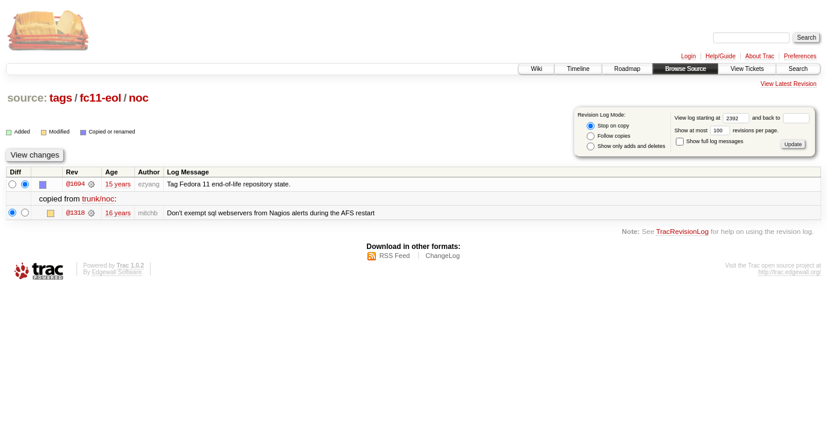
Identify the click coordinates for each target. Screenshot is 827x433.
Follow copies (608, 136)
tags (60, 97)
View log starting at (713, 118)
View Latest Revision (789, 84)
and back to (781, 118)
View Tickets (747, 69)
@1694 (75, 184)
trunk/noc (98, 198)
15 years (118, 184)
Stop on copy (608, 126)
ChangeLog (442, 255)
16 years (118, 212)
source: (27, 97)
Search (798, 69)
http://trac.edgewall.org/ (789, 272)
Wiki (536, 69)
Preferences (800, 56)
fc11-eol (100, 97)
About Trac (759, 56)
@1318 (75, 213)
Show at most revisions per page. (727, 130)
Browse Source (685, 69)
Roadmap (627, 69)
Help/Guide (720, 56)
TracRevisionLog (682, 231)
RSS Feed (394, 255)
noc (139, 97)
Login (688, 56)
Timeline (578, 69)
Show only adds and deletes (626, 146)
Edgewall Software (117, 272)
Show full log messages (709, 141)
